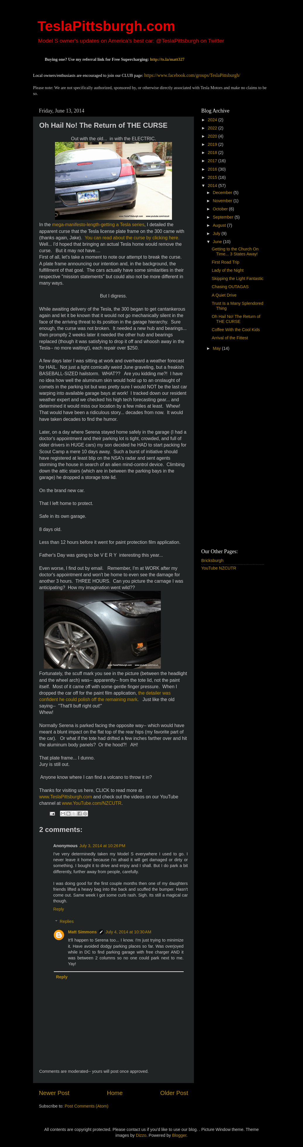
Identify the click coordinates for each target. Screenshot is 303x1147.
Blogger (179, 1135)
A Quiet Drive (224, 295)
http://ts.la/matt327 (167, 59)
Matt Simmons (82, 932)
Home (115, 1093)
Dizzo (141, 1135)
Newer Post (54, 1093)
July (217, 233)
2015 (213, 177)
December (223, 192)
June (218, 241)
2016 (213, 169)
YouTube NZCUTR (218, 568)
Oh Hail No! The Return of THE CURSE (236, 319)
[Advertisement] (224, 450)
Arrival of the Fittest (230, 337)
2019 (213, 144)
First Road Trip (225, 262)
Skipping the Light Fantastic (238, 278)
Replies (67, 921)
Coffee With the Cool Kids (236, 329)
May (217, 348)
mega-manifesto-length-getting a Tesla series (98, 224)
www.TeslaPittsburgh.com (65, 796)
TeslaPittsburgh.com (106, 26)
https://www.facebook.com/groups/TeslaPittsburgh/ (192, 75)
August (220, 225)
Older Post (174, 1093)
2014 (213, 185)
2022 (213, 128)
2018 (213, 152)
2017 (213, 160)
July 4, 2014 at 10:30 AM (128, 932)
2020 (213, 136)
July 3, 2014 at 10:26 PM (102, 845)
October (221, 209)
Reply (58, 909)
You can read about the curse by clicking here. (132, 237)
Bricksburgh (212, 560)
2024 (213, 119)
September (224, 217)
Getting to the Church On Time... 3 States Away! (235, 251)
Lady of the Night (228, 270)
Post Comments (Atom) (87, 1106)
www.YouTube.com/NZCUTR (91, 803)
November (223, 200)
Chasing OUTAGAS (230, 286)
